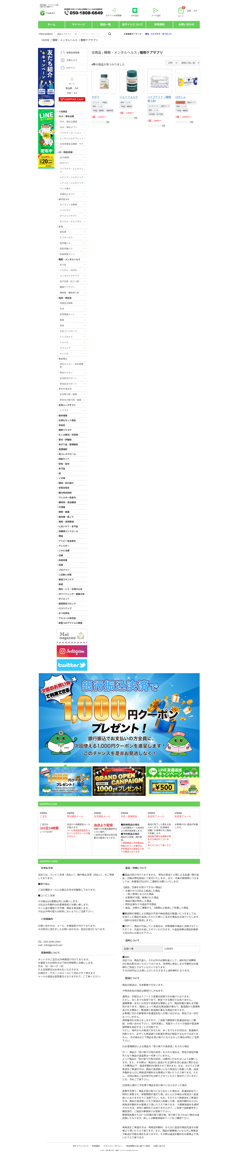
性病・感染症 (65, 298)
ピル (61, 226)
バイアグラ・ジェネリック (71, 170)
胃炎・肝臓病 (65, 439)
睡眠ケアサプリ (67, 287)
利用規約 (159, 24)
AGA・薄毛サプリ (68, 127)
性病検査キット (67, 314)
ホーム (52, 24)
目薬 (61, 565)
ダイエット (167, 34)
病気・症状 (64, 463)
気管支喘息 (64, 487)
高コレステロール (67, 454)
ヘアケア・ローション (70, 133)
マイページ (78, 24)
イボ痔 (62, 478)
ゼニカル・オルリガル (70, 221)
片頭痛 (62, 507)
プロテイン (64, 570)
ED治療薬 (64, 157)
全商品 (96, 52)
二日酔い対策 (65, 574)
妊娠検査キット (67, 254)
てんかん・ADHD (68, 270)
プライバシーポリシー (113, 1146)
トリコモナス (66, 336)
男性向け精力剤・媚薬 (70, 400)
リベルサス (65, 210)
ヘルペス (64, 342)
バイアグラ (155, 34)
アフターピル (66, 237)
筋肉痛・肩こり (66, 517)
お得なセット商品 (67, 420)
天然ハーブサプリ (67, 405)
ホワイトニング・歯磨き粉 (71, 594)
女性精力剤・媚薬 (68, 394)
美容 (61, 584)
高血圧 (62, 425)
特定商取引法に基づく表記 (138, 1146)
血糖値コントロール (68, 531)
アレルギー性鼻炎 (67, 497)
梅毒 (62, 320)
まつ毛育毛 (64, 613)
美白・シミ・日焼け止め (70, 589)
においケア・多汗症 (68, 526)
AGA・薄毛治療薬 (68, 121)
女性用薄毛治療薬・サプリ (71, 145)
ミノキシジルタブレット (71, 138)
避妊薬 (63, 232)
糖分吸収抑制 (65, 492)
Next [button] (39, 718)
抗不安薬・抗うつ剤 (69, 281)
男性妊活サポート (68, 384)
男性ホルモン (66, 372)
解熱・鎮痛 (64, 512)
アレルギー (64, 545)
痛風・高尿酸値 (66, 521)
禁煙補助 (63, 449)
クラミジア (65, 348)
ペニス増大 (65, 188)
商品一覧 (105, 24)
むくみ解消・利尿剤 (68, 434)
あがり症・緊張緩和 (68, 444)
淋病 (62, 325)
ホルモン (63, 358)
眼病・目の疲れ (66, 483)
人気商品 (63, 111)
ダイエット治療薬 (68, 204)
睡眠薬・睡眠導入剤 (69, 292)
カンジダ (64, 353)
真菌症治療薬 (66, 303)
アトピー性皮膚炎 (67, 541)
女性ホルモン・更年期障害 (71, 365)
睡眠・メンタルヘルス (69, 259)
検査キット (64, 459)
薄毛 (147, 34)
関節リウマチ (65, 430)
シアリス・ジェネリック (71, 183)
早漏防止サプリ (67, 194)
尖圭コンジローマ (68, 331)
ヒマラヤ (64, 410)
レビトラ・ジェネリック (71, 177)
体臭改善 (63, 560)
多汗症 (63, 264)
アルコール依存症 (67, 618)
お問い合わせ (186, 24)
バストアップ (65, 608)
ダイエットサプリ (68, 215)
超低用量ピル (66, 248)
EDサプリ (64, 163)
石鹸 (61, 555)
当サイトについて (132, 24)
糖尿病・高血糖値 (67, 502)
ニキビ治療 (64, 550)
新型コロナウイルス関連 (70, 623)
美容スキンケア (66, 579)
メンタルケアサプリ (69, 275)
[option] (119, 718)
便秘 (61, 536)
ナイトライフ (65, 389)
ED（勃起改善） (66, 152)
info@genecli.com (53, 945)
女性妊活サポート (68, 378)
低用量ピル (65, 243)
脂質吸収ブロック (67, 603)
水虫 (62, 308)
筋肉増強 (63, 415)
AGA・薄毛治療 (66, 116)
